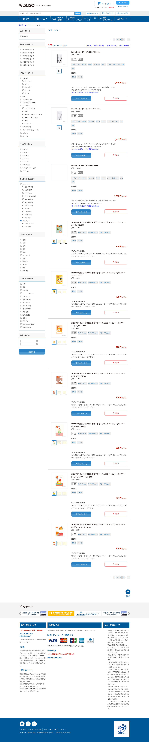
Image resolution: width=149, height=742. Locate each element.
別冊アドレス (25, 299)
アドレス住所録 (60, 19)
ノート (25, 93)
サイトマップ (62, 729)
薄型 (22, 287)
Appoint (24, 78)
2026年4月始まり (27, 65)
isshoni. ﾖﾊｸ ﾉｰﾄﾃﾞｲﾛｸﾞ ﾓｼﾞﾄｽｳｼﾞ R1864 (85, 109)
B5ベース (24, 152)
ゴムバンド (25, 296)
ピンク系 (24, 271)
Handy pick (43, 19)
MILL (23, 96)
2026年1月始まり (27, 62)
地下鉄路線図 (25, 309)
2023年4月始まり (27, 49)
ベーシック (27, 81)
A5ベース (24, 149)
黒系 (22, 240)
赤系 (22, 246)
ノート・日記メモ (91, 19)
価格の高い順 (111, 45)
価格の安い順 (99, 45)
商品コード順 (124, 45)
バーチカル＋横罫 (29, 196)
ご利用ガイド (108, 13)
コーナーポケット (27, 293)
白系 (22, 243)
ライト (25, 84)
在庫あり (24, 36)
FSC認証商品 (25, 327)
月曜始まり (25, 321)
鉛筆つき (24, 290)
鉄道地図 (24, 312)
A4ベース (24, 162)
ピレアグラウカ (28, 108)
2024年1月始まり (27, 53)
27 (128, 39)
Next (128, 613)
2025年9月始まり (27, 59)
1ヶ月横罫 (26, 226)
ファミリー (27, 218)
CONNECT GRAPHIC (28, 102)
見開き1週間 (27, 199)
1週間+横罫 (27, 190)
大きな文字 (27, 87)
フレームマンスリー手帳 (29, 130)
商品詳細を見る (81, 99)
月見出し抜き (25, 306)
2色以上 (24, 261)
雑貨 (25, 120)
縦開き (23, 318)
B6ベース (24, 155)
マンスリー (25, 221)
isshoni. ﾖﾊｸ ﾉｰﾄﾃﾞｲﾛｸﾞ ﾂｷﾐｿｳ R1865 (84, 166)
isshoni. (24, 133)
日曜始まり (25, 302)
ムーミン (24, 136)
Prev (20, 613)
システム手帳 (25, 127)
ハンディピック (26, 99)
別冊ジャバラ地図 (27, 324)
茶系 (22, 249)
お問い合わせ (93, 13)
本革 (22, 284)
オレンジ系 (25, 255)
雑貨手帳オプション (108, 19)
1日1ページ (27, 211)
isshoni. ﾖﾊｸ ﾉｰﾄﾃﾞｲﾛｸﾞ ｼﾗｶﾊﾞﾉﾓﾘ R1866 (85, 52)
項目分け (26, 208)
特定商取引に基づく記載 (34, 729)
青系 (22, 252)
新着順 (89, 45)
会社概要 (23, 729)
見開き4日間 (27, 187)
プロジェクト (27, 205)
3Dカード (124, 19)
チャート (26, 90)
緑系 (22, 267)
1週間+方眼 (27, 215)
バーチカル (27, 193)
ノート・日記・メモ (30, 117)
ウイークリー (25, 184)
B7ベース (24, 171)
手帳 (27, 19)
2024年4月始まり (27, 56)
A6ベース (24, 158)
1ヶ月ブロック (28, 223)
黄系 (22, 258)
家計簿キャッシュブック (76, 19)
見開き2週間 (27, 202)
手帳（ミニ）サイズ (28, 168)
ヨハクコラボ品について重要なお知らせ (85, 92)
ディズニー (25, 106)
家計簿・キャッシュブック (32, 114)
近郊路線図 (25, 315)
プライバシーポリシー (50, 729)
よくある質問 (124, 13)
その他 (23, 264)
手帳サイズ (25, 165)
